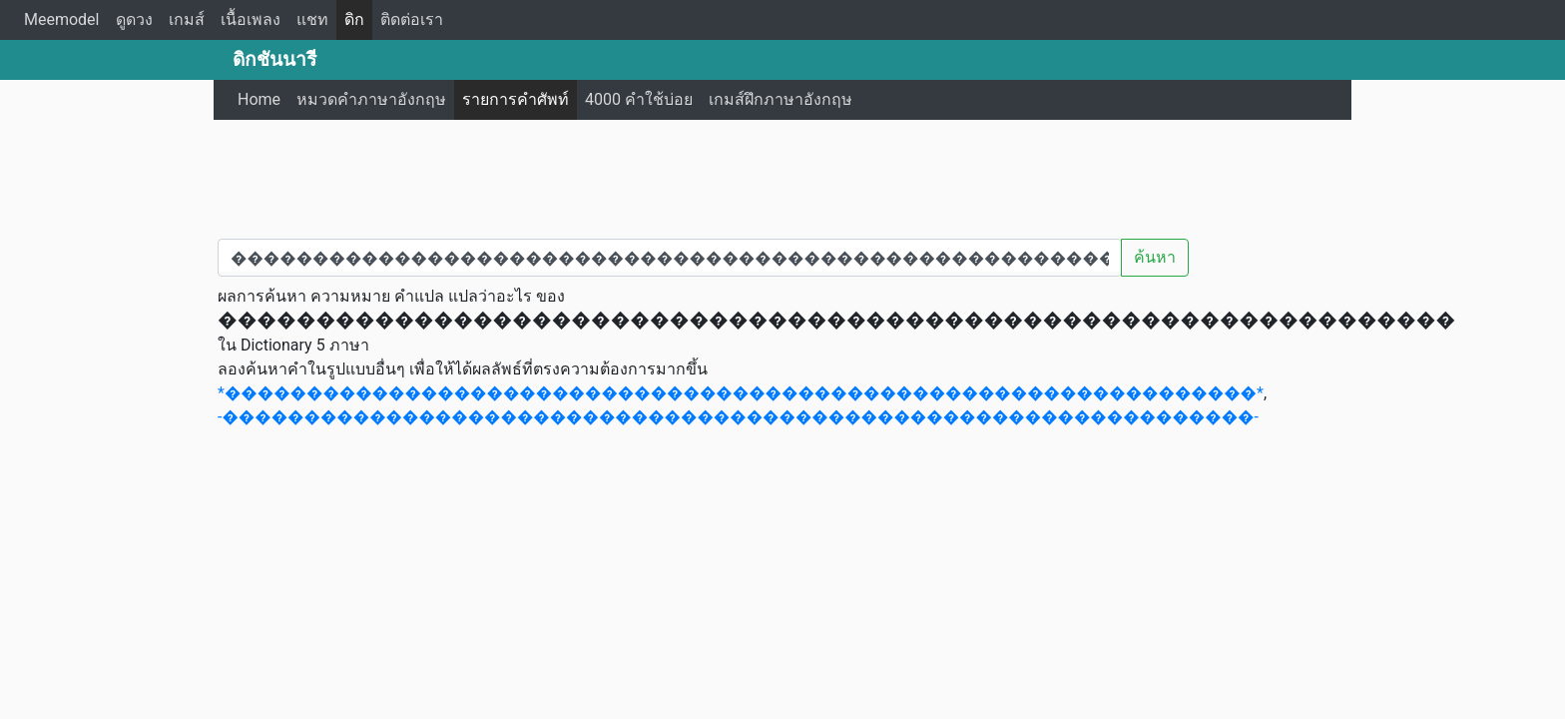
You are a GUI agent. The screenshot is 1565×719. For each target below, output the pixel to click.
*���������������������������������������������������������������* (741, 392)
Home (259, 99)
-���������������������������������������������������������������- (738, 416)
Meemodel (62, 19)
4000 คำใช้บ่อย (639, 99)
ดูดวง (134, 19)
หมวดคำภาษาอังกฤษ (371, 99)
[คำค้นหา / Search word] (670, 258)
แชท (312, 19)
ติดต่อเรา (411, 19)
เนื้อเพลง (250, 19)
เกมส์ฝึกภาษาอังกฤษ (780, 99)
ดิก (354, 19)
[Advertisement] (782, 175)
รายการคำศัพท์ (515, 99)
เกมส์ (187, 19)
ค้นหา (1155, 257)
